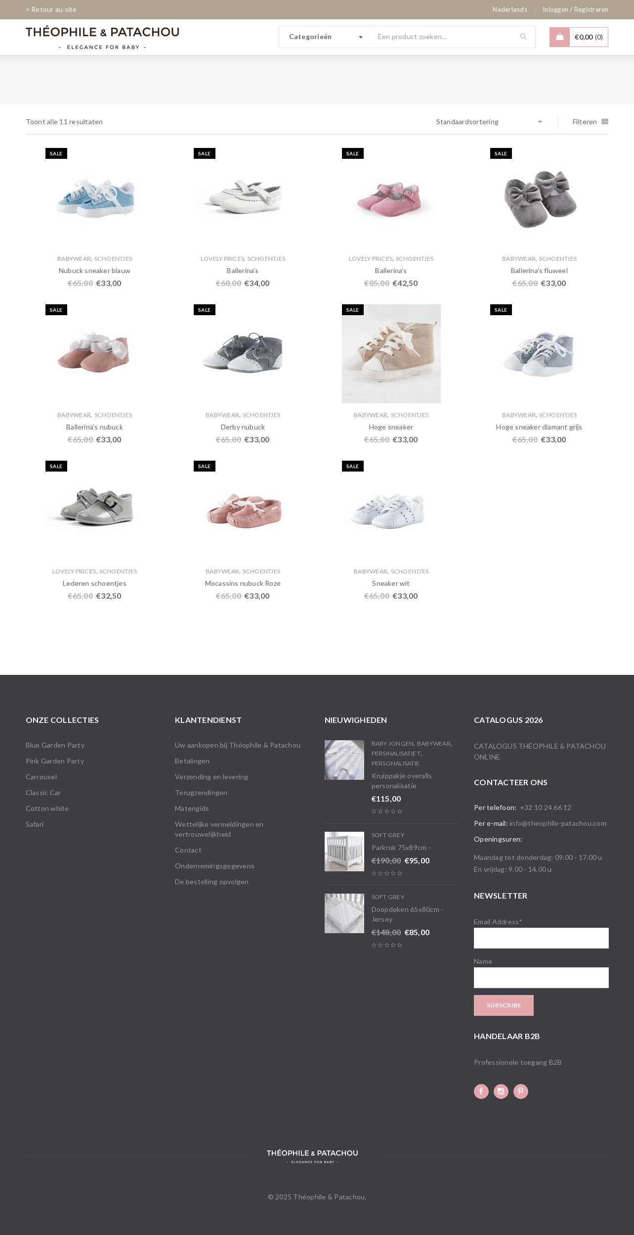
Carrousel (41, 776)
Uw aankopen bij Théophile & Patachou (237, 745)
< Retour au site (51, 9)
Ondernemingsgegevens (214, 865)
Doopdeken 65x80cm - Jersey (408, 914)
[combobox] (323, 37)
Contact (188, 850)
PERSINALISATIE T (396, 753)
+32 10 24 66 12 (546, 807)
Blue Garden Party (55, 745)
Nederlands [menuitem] (510, 9)
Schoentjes (113, 258)
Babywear (74, 258)
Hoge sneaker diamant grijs (539, 427)
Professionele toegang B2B (518, 1062)
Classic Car (43, 792)
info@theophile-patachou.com (557, 823)
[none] (510, 9)
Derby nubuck (243, 427)
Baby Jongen (393, 743)
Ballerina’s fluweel (539, 270)
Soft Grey (388, 835)
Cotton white (47, 808)
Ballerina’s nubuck (94, 427)
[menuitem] (510, 9)
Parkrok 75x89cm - (401, 847)
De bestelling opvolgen (212, 881)
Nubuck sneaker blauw (94, 270)
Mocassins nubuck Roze (243, 583)
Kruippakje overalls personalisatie (402, 780)
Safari (35, 824)
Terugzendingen (201, 792)
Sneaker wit (391, 583)
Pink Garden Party (55, 761)
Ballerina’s (242, 270)
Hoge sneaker (391, 427)
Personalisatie (396, 763)
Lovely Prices (222, 258)
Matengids (192, 808)
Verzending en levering (212, 776)
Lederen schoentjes (95, 583)
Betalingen (192, 761)
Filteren (585, 121)
